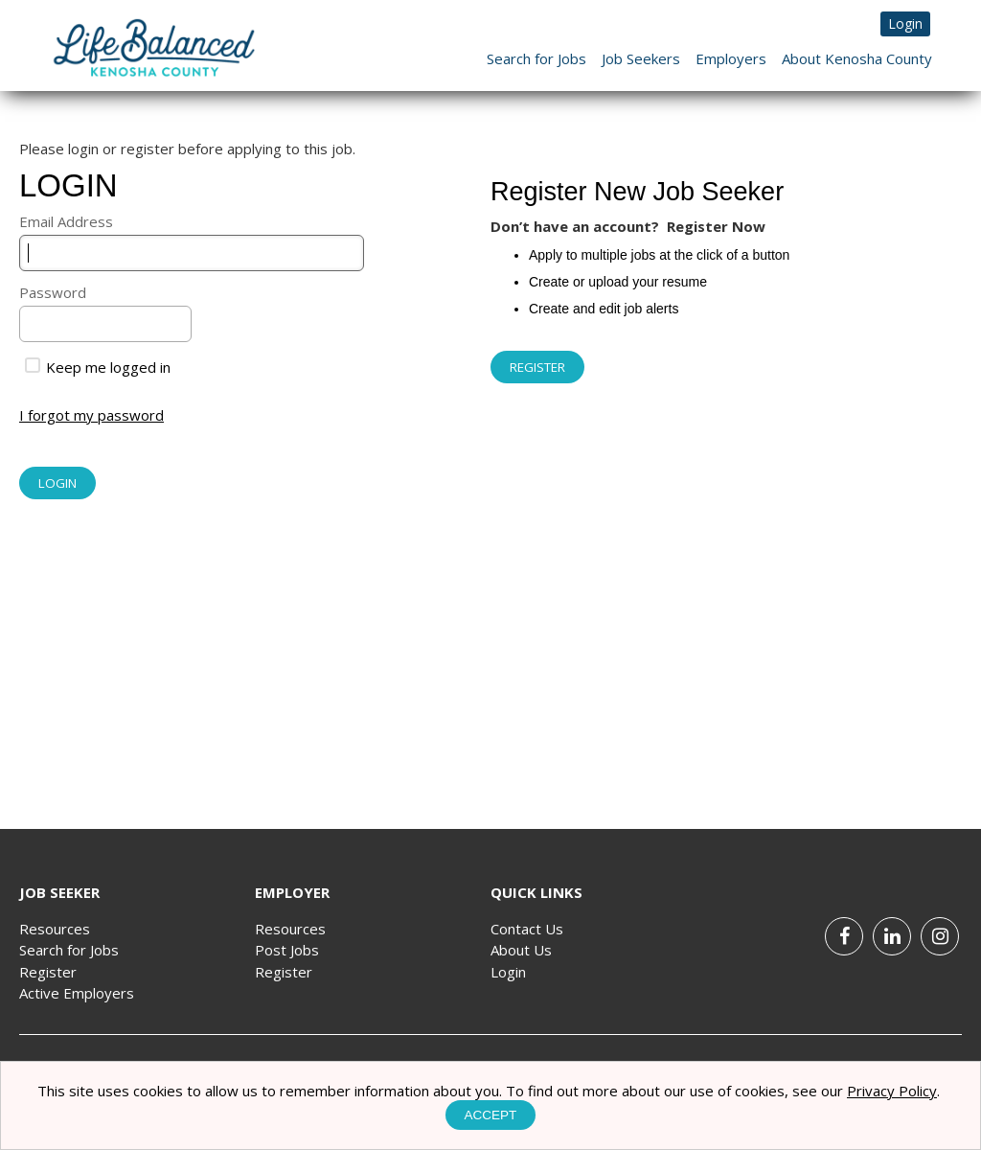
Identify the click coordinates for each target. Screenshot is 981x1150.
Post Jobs (287, 949)
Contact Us (526, 928)
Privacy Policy (892, 1090)
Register (48, 971)
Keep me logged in (98, 367)
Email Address (66, 221)
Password (52, 292)
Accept (491, 1115)
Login (905, 23)
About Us (521, 949)
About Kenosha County (857, 58)
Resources (54, 928)
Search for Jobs (536, 58)
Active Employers (76, 992)
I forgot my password (91, 415)
